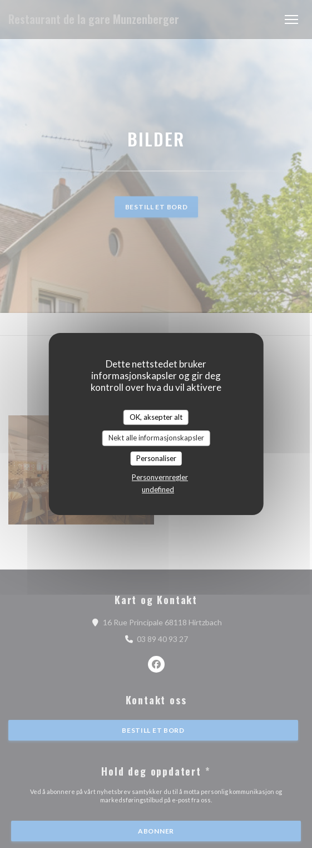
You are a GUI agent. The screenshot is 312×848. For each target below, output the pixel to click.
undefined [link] (158, 489)
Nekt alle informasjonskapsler (156, 437)
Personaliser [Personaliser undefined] (156, 458)
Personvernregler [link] (160, 477)
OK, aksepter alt (156, 417)
